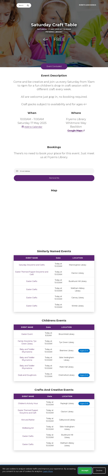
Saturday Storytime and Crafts (32, 265)
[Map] (54, 218)
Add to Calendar (32, 126)
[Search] (21, 5)
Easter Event (27, 334)
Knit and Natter (28, 419)
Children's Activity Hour (28, 403)
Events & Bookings (87, 5)
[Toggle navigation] (12, 5)
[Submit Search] (29, 5)
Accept (84, 470)
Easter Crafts (31, 281)
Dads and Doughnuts (27, 375)
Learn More (48, 471)
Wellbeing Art (28, 428)
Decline (99, 470)
